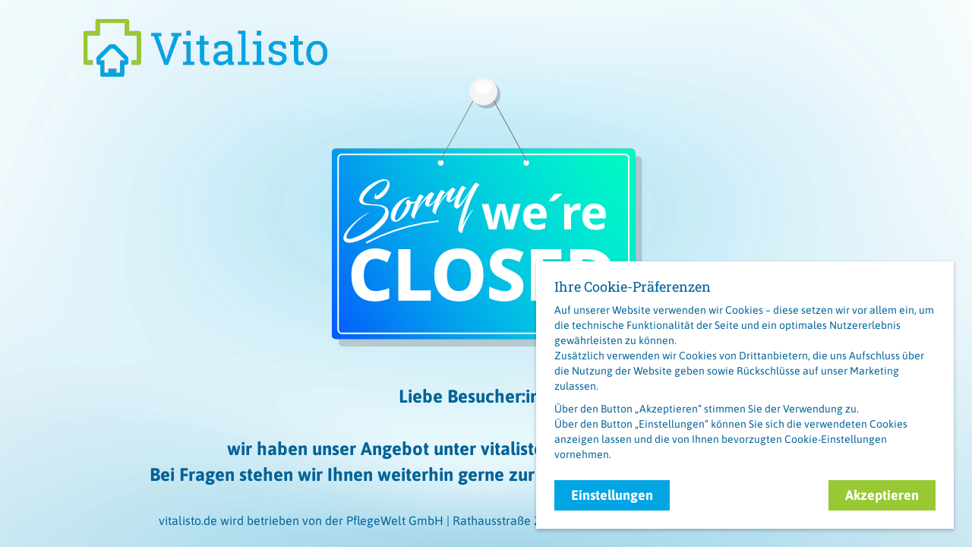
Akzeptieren (882, 495)
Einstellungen (612, 495)
